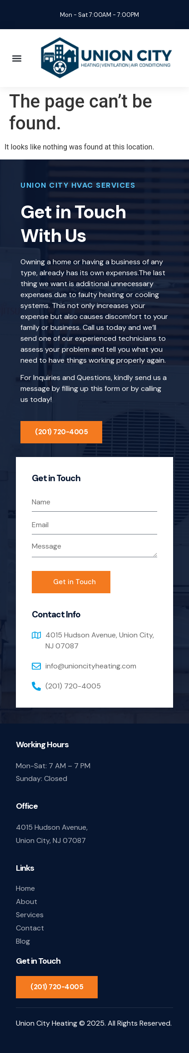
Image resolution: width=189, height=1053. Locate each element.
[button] (16, 58)
